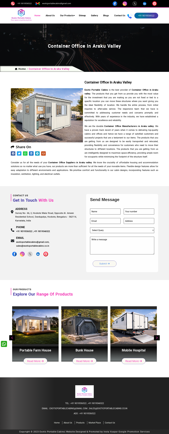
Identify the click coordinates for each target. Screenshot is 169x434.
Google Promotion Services (134, 431)
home (37, 15)
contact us (119, 15)
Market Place (95, 422)
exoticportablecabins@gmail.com (56, 3)
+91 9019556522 (24, 3)
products (80, 422)
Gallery (94, 15)
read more (35, 361)
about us (50, 15)
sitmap (82, 15)
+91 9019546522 (42, 231)
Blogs (106, 15)
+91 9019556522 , (25, 231)
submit (104, 263)
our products (67, 15)
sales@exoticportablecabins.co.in (32, 246)
